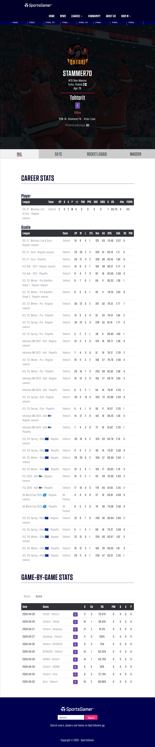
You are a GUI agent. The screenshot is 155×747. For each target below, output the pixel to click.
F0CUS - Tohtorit (51, 614)
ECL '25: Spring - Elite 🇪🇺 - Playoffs (41, 529)
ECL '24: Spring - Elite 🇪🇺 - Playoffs (41, 450)
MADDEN (135, 154)
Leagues (77, 16)
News (63, 16)
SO (125, 233)
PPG (89, 202)
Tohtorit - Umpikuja (52, 629)
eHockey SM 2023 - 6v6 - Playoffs (40, 390)
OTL (91, 233)
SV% (109, 233)
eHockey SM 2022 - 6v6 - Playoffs (40, 352)
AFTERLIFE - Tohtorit (53, 651)
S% (112, 202)
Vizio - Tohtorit (50, 681)
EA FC (58, 154)
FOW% (130, 202)
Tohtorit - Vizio (50, 674)
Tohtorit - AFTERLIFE (53, 644)
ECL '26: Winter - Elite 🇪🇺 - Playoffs (41, 548)
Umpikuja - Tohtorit (52, 636)
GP (60, 202)
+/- (77, 202)
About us (111, 16)
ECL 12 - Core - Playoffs (34, 259)
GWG (102, 202)
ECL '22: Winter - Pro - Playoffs (38, 315)
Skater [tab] (27, 596)
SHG (96, 202)
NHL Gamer (38, 5)
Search (91, 718)
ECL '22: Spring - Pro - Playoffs (38, 334)
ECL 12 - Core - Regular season (38, 252)
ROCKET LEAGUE (97, 154)
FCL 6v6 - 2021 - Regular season (39, 266)
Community (94, 16)
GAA (118, 233)
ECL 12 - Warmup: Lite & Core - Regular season (33, 213)
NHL (19, 154)
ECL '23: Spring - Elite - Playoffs (38, 408)
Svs (97, 233)
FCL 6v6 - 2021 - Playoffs (35, 273)
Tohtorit (77, 97)
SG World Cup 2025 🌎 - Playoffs (40, 506)
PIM (83, 202)
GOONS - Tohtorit (51, 659)
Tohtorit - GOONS (51, 666)
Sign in (126, 16)
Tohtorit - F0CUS (51, 621)
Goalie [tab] (39, 596)
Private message (77, 125)
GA (103, 233)
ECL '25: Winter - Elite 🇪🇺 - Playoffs (41, 469)
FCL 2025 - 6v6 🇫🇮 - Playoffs (38, 487)
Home (52, 16)
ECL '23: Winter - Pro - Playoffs (38, 371)
